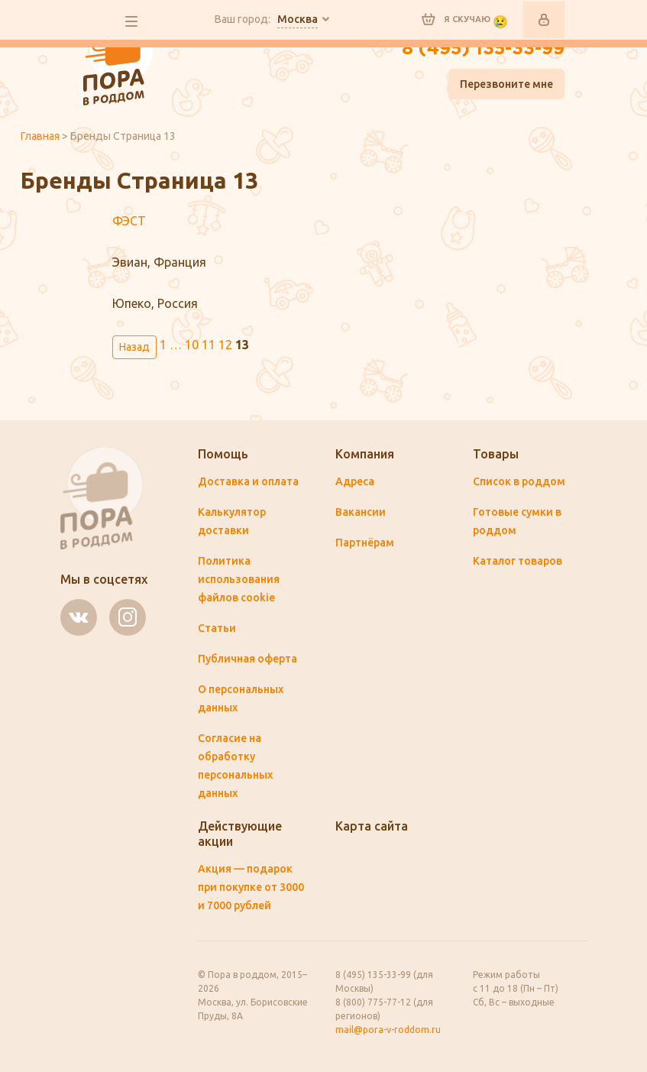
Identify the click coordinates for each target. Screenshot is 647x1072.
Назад (134, 347)
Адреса (354, 481)
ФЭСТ (129, 221)
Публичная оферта (247, 659)
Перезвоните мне (506, 84)
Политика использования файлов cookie (239, 579)
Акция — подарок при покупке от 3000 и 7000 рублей (251, 887)
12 (225, 344)
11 (208, 344)
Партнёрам (364, 542)
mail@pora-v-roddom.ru (388, 1030)
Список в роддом (519, 481)
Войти (544, 20)
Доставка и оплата (248, 481)
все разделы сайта (131, 21)
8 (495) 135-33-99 (483, 48)
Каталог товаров (517, 561)
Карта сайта (371, 826)
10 (192, 344)
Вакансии (360, 512)
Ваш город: (266, 19)
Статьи (217, 628)
